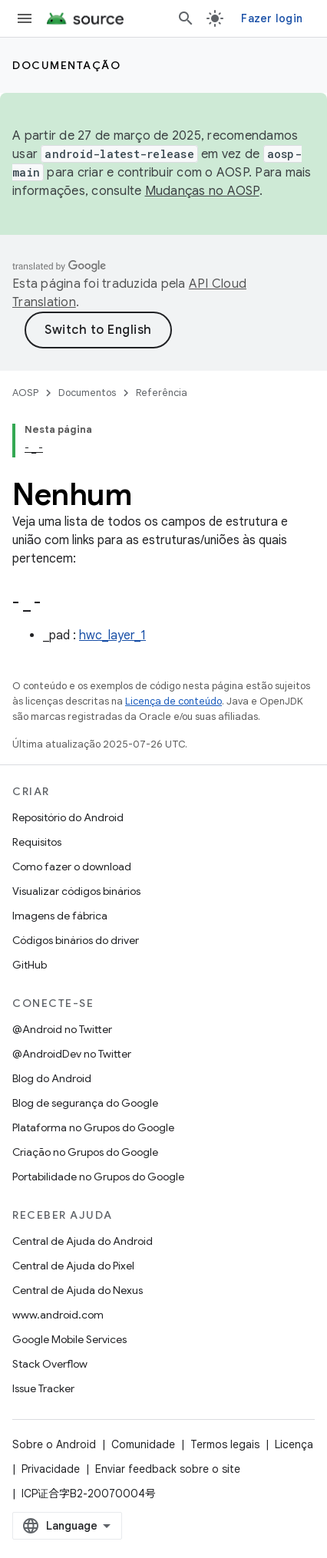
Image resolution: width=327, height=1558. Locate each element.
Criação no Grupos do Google (85, 1152)
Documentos (87, 392)
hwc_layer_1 (112, 635)
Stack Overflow (50, 1364)
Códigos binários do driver (75, 940)
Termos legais (224, 1444)
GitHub (29, 965)
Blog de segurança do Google (85, 1103)
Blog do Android (51, 1078)
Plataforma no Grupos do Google (93, 1127)
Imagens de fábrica (59, 916)
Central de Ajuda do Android (82, 1241)
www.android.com (58, 1315)
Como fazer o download (71, 866)
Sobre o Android (54, 1444)
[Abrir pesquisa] (186, 18)
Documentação (66, 65)
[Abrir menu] (24, 18)
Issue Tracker (43, 1388)
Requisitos (36, 842)
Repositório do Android (68, 817)
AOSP (25, 392)
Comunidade (143, 1444)
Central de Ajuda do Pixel (73, 1265)
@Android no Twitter (62, 1029)
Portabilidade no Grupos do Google (98, 1176)
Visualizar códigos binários (76, 891)
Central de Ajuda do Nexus (77, 1290)
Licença (294, 1444)
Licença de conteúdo (173, 701)
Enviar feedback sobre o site (167, 1469)
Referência (161, 392)
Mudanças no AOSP (202, 191)
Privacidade (50, 1469)
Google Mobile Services (69, 1339)
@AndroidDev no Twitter (71, 1054)
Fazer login (271, 18)
